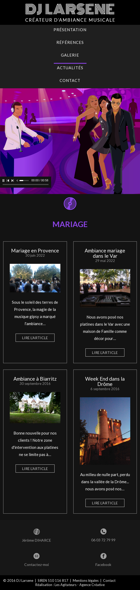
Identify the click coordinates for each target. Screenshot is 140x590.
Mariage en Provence (35, 250)
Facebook (103, 564)
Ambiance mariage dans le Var (105, 253)
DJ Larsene (24, 580)
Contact (109, 580)
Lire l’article (35, 337)
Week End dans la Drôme (105, 381)
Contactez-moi (36, 564)
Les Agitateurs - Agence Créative (80, 585)
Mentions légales (86, 580)
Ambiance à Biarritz (35, 379)
